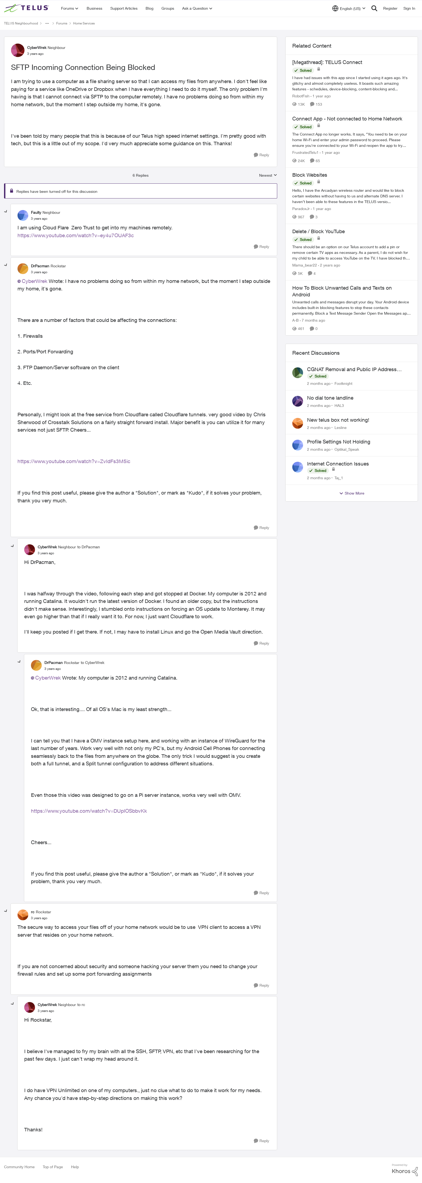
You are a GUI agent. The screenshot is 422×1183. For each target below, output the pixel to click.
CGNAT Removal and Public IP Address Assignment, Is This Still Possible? (352, 369)
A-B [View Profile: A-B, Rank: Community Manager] (295, 320)
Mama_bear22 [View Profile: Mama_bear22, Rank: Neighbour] (304, 265)
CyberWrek (34, 281)
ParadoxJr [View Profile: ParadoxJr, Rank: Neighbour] (301, 208)
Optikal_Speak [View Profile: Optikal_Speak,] (347, 449)
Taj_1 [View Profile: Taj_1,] (339, 477)
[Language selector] (349, 8)
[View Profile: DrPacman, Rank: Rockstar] (22, 268)
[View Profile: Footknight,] (297, 372)
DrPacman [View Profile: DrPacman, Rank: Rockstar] (40, 266)
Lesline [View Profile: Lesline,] (341, 427)
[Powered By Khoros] (405, 1170)
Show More (351, 493)
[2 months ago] (318, 383)
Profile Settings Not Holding (338, 442)
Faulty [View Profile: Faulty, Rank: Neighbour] (36, 212)
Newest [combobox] (268, 175)
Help (75, 1166)
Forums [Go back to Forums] (61, 23)
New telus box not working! (338, 420)
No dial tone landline (330, 398)
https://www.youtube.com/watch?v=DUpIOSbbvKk (89, 811)
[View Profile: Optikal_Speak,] (297, 445)
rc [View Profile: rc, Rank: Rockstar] (32, 912)
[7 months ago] (312, 320)
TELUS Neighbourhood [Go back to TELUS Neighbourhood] (21, 23)
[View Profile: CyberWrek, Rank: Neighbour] (17, 50)
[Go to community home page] (27, 8)
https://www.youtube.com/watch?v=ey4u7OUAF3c (75, 235)
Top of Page (53, 1166)
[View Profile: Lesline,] (297, 423)
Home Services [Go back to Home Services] (84, 23)
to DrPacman (88, 547)
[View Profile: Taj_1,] (297, 467)
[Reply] (261, 155)
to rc (81, 1004)
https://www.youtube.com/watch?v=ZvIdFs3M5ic (73, 461)
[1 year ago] (321, 96)
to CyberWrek (92, 662)
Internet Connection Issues (338, 464)
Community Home (19, 1166)
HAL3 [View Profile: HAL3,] (339, 405)
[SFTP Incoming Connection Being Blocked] (39, 218)
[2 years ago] (329, 265)
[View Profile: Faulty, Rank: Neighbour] (22, 215)
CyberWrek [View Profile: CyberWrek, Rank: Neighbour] (36, 47)
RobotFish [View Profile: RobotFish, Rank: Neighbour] (301, 96)
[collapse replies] (6, 211)
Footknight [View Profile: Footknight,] (343, 383)
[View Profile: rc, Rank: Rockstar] (22, 915)
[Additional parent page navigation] (47, 23)
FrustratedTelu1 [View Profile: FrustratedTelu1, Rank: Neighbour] (305, 152)
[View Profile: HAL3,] (297, 401)
